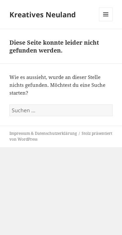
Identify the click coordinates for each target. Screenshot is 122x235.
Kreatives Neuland (42, 14)
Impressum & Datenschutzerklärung (43, 133)
